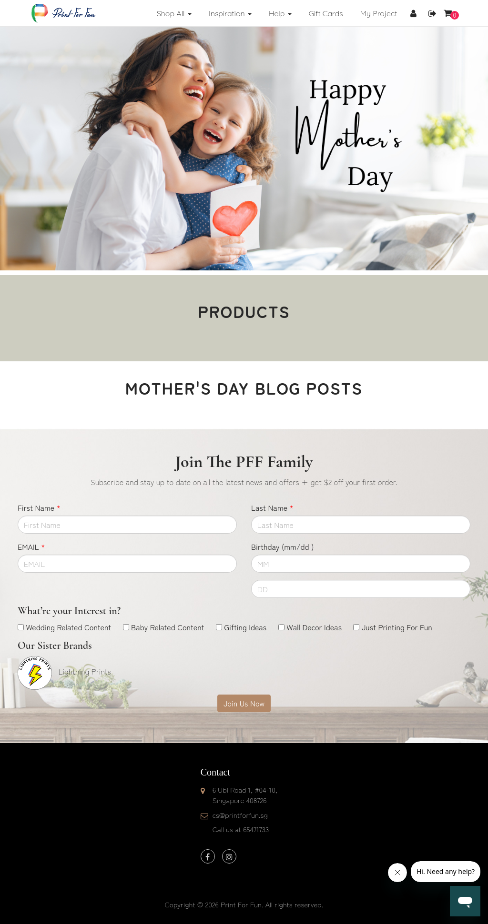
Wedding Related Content (68, 627)
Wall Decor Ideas (314, 627)
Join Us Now (244, 703)
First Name (39, 507)
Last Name (272, 507)
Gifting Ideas (245, 627)
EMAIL (31, 546)
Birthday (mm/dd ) (282, 546)
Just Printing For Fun (397, 627)
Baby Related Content (167, 627)
